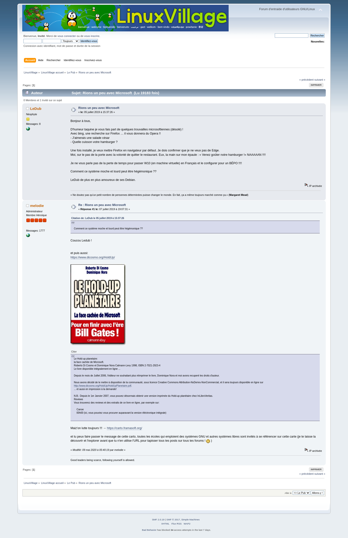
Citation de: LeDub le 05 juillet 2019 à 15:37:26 (97, 218)
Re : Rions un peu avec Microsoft (102, 205)
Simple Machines (190, 519)
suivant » (319, 79)
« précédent (306, 79)
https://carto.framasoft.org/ (124, 428)
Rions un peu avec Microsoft (98, 108)
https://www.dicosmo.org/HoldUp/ (93, 257)
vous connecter (67, 36)
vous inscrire (91, 36)
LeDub (36, 108)
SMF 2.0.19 (158, 519)
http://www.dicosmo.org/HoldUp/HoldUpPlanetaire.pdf (102, 385)
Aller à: (288, 493)
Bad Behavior (149, 530)
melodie (37, 206)
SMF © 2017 (173, 519)
